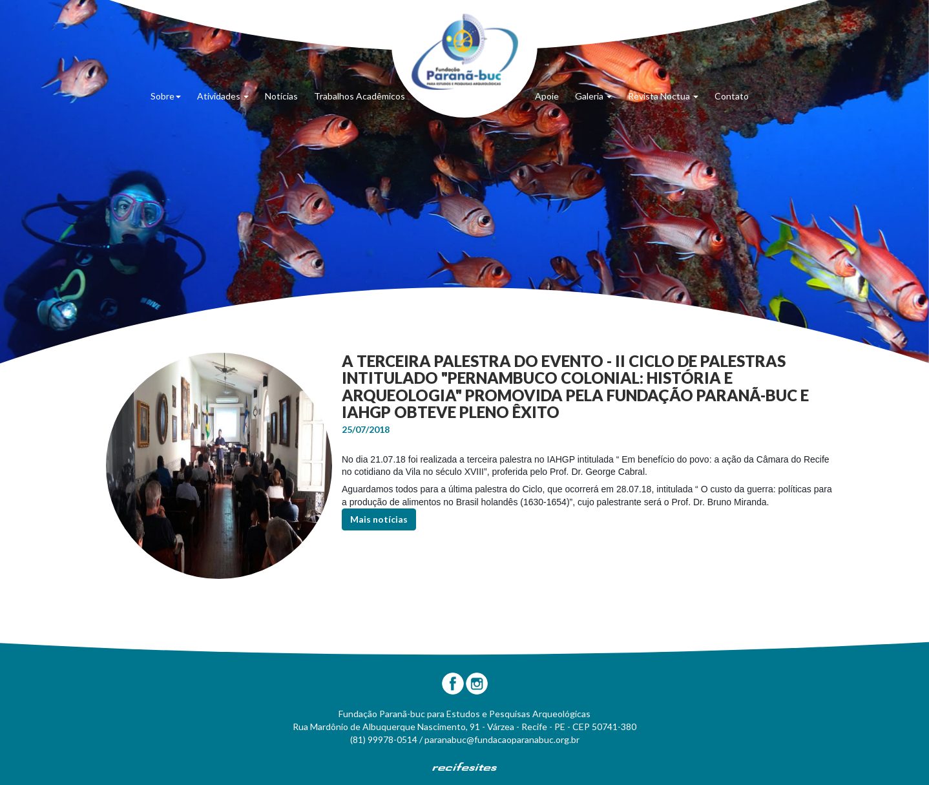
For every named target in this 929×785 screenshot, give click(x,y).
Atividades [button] (223, 95)
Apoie (547, 95)
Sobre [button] (166, 95)
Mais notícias (379, 519)
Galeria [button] (593, 95)
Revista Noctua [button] (663, 95)
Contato (732, 95)
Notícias (281, 95)
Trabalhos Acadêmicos (359, 95)
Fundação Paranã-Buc (465, 52)
